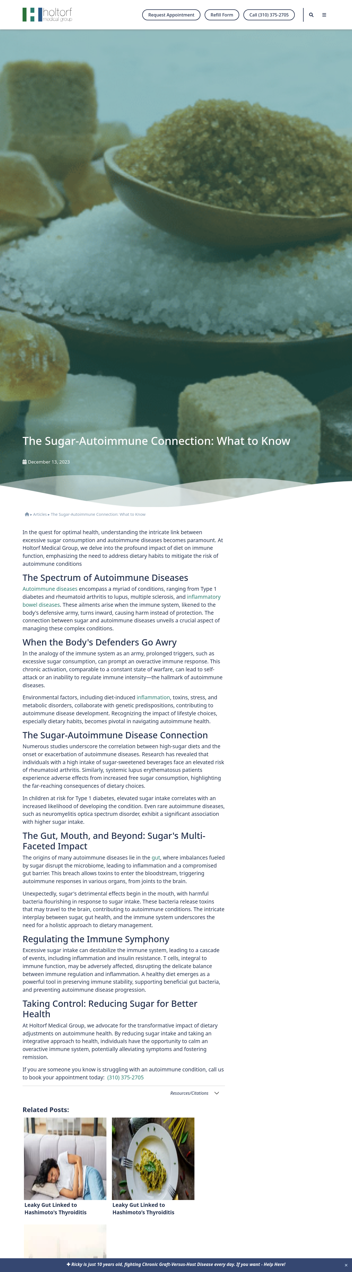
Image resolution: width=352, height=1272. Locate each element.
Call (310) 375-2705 (269, 15)
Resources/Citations (189, 1093)
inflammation (153, 697)
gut (156, 857)
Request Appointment (171, 15)
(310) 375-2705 (125, 1077)
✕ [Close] (346, 1265)
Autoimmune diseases (50, 588)
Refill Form (222, 15)
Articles (40, 514)
